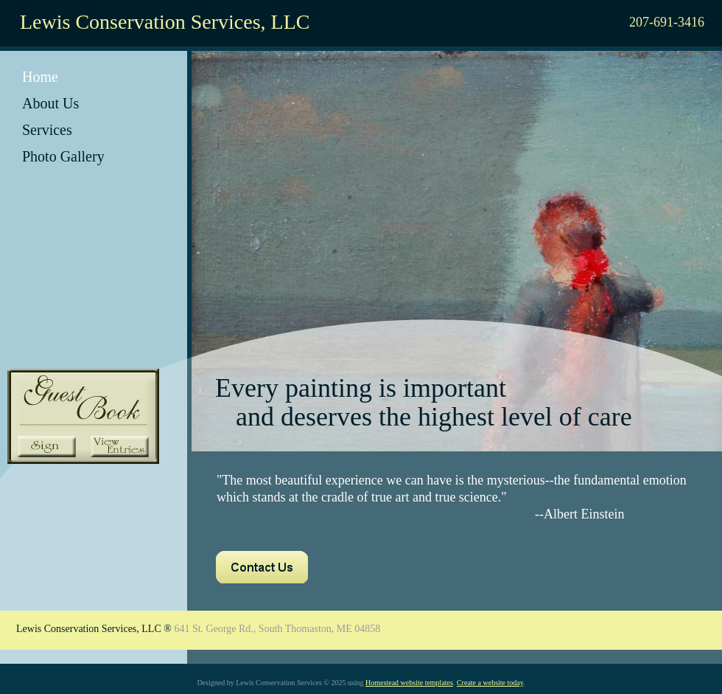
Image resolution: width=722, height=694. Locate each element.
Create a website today (490, 683)
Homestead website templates (409, 683)
